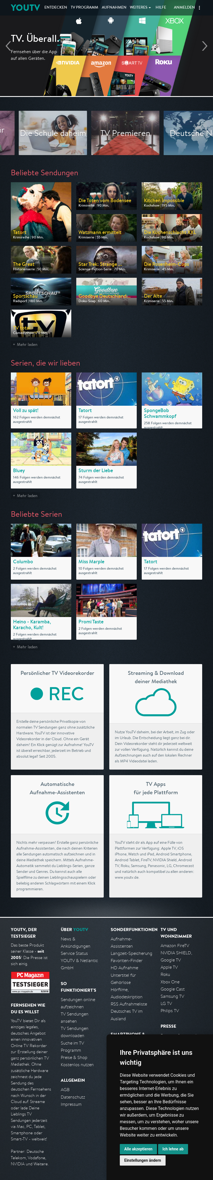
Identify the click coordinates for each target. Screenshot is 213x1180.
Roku (165, 974)
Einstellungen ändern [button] (142, 1160)
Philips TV (170, 1011)
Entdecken (55, 8)
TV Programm (84, 8)
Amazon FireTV (175, 945)
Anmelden (184, 8)
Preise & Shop (74, 1057)
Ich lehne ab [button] (173, 1149)
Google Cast (173, 989)
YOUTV (25, 7)
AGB (65, 1089)
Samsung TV (172, 996)
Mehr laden (27, 344)
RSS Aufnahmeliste (129, 1004)
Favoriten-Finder (127, 960)
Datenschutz (73, 1097)
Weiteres (139, 8)
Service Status (74, 953)
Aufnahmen (114, 8)
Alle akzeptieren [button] (138, 1149)
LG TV (166, 1003)
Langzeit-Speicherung (131, 953)
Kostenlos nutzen (77, 1065)
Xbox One (170, 982)
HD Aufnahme (124, 968)
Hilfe (161, 8)
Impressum (71, 1104)
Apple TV (169, 967)
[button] (199, 8)
